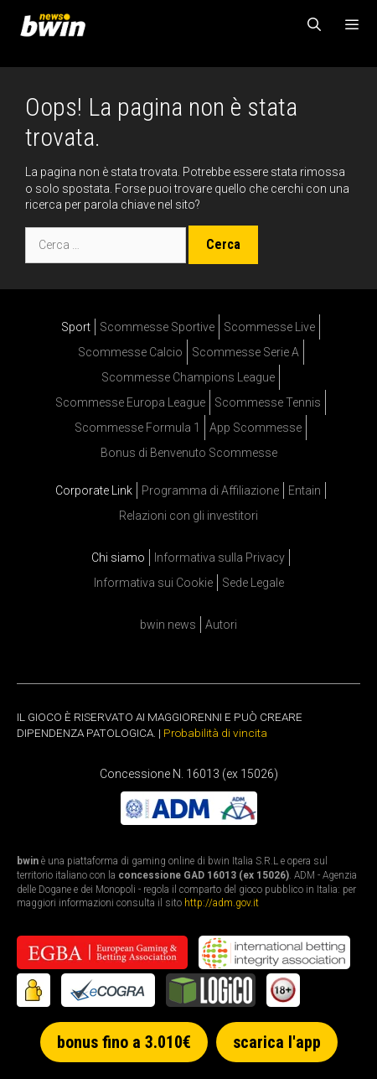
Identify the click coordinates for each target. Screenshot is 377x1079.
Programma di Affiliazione (210, 490)
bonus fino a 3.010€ (124, 1042)
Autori (221, 624)
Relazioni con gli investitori (188, 515)
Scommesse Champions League (188, 377)
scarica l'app (277, 1042)
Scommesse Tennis (267, 402)
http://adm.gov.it (221, 903)
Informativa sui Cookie (153, 582)
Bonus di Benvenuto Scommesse (189, 452)
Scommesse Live (269, 327)
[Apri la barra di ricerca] (314, 25)
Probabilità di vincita (215, 732)
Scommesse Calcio (130, 352)
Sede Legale (253, 582)
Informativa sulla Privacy (219, 557)
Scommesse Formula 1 (137, 427)
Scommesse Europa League (130, 402)
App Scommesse (255, 427)
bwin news (168, 624)
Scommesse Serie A (245, 352)
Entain (304, 490)
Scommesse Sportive (157, 327)
